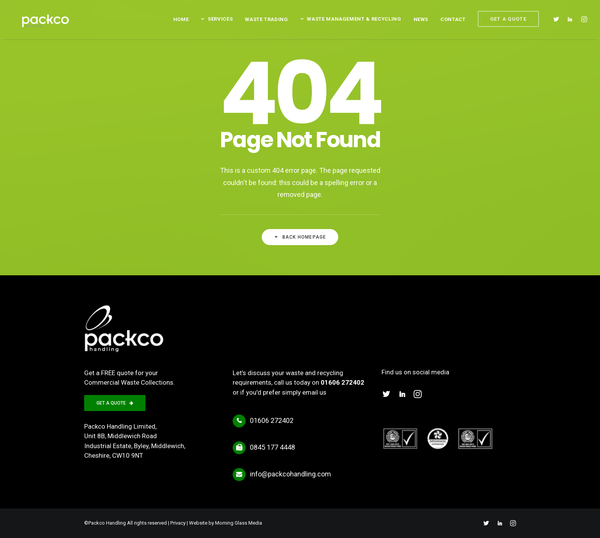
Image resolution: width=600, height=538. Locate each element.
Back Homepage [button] (300, 237)
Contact (453, 21)
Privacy (178, 523)
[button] (558, 21)
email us (314, 392)
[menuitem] (181, 21)
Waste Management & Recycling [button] (354, 21)
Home (181, 21)
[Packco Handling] (42, 20)
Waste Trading (266, 21)
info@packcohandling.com (290, 474)
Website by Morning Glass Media (225, 523)
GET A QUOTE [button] (114, 403)
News (421, 21)
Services (220, 21)
